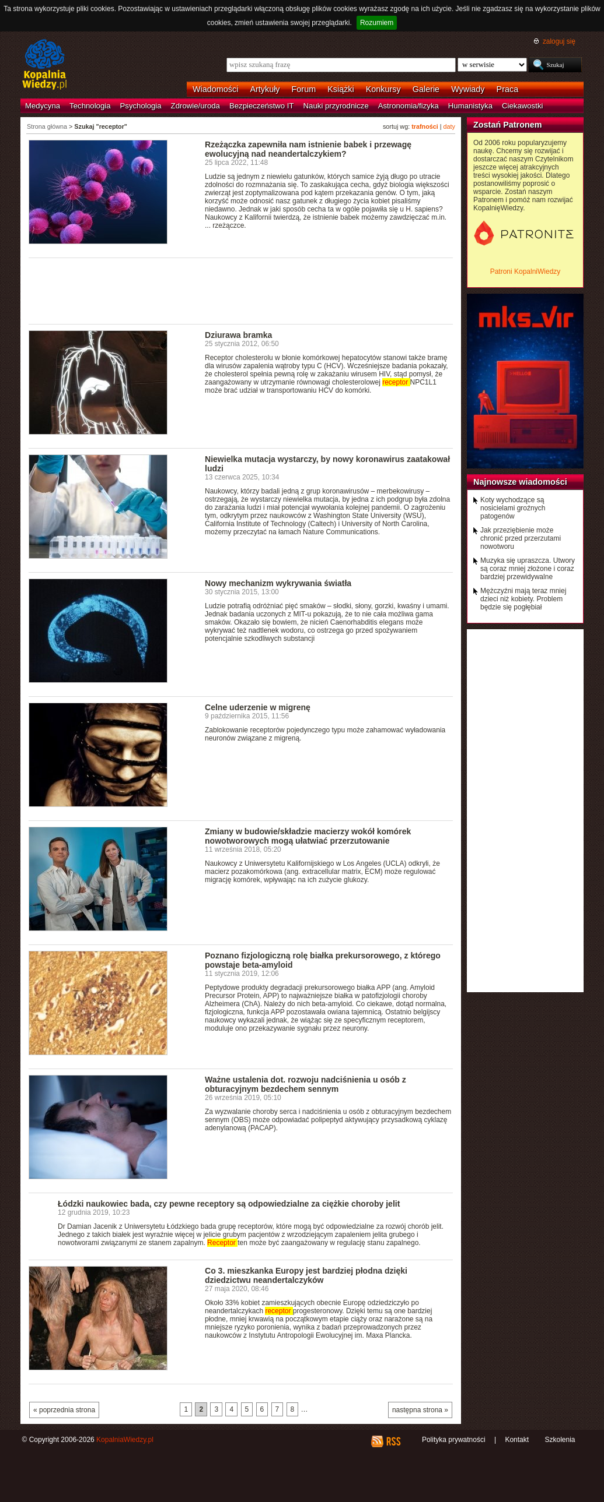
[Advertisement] (241, 290)
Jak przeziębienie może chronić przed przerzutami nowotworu (520, 538)
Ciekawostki (522, 105)
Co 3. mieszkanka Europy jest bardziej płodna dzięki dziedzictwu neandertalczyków (306, 1275)
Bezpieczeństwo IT (261, 105)
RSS (393, 1441)
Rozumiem (376, 23)
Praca (508, 89)
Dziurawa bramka (238, 335)
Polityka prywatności (454, 1440)
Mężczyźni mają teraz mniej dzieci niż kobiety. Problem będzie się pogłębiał (523, 599)
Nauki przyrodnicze (336, 105)
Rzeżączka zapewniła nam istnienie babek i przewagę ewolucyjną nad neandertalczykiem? (308, 149)
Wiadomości (215, 89)
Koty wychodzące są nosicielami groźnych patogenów (512, 508)
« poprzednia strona (64, 1410)
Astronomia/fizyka (408, 105)
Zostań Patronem (507, 124)
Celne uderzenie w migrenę (257, 707)
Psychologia (141, 105)
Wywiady (467, 89)
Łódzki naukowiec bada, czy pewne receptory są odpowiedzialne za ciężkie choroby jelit (229, 1203)
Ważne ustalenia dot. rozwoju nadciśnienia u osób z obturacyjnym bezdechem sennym (305, 1084)
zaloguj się (559, 41)
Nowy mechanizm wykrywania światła (278, 583)
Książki (340, 89)
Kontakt (517, 1440)
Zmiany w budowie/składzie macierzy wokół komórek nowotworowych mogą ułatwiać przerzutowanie (308, 836)
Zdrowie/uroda (195, 105)
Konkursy (383, 89)
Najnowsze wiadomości (520, 481)
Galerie (426, 89)
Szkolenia (559, 1440)
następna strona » (420, 1410)
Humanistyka (470, 105)
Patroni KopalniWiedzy (525, 271)
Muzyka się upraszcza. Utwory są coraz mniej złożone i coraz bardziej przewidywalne (527, 568)
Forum (304, 89)
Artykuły (265, 89)
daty (449, 126)
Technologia (89, 105)
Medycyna (42, 105)
